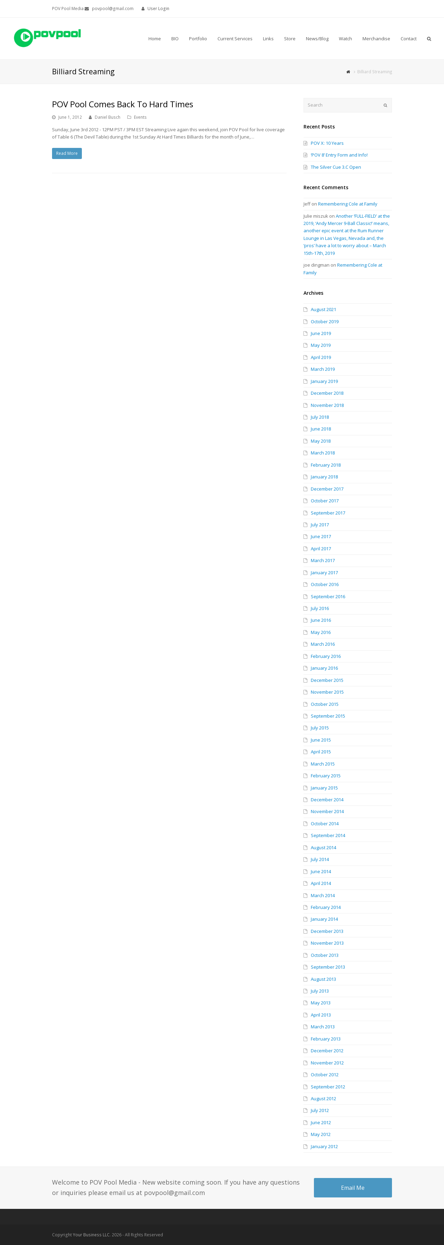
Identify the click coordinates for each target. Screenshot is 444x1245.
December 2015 (327, 680)
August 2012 (323, 1098)
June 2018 (321, 429)
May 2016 (321, 632)
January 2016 (324, 668)
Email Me (353, 1188)
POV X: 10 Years (327, 143)
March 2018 (323, 453)
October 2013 (325, 955)
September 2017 (328, 513)
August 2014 (323, 847)
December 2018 (327, 393)
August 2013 (323, 979)
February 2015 (326, 775)
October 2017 (325, 501)
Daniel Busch (107, 117)
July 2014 (320, 859)
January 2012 (324, 1146)
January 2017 (324, 572)
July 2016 (320, 608)
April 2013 (321, 1015)
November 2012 (327, 1063)
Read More (67, 153)
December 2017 (327, 489)
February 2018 (326, 465)
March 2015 (323, 764)
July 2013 (320, 991)
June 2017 (321, 536)
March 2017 (323, 560)
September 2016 (328, 596)
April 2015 (321, 752)
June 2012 (321, 1122)
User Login (158, 8)
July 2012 (320, 1110)
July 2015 (320, 728)
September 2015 (328, 716)
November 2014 (327, 811)
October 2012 (325, 1074)
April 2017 (321, 548)
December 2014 (327, 799)
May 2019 (321, 345)
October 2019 (325, 321)
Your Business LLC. (92, 1235)
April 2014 (321, 883)
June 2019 (321, 333)
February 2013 (326, 1039)
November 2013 (327, 943)
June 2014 (321, 871)
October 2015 (325, 704)
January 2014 (324, 919)
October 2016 (325, 584)
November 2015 (327, 692)
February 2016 (326, 656)
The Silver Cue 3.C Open (336, 167)
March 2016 (323, 644)
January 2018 (324, 477)
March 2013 (323, 1026)
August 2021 (323, 309)
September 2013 (328, 967)
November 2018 (327, 405)
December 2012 (327, 1050)
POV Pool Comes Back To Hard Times (122, 104)
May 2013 (321, 1003)
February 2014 (326, 907)
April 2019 (321, 357)
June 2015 (321, 740)
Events (140, 117)
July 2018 (320, 417)
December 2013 (327, 931)
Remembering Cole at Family (347, 204)
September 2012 (328, 1087)
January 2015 (324, 788)
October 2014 (325, 823)
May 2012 (321, 1134)
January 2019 (324, 381)
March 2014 (323, 895)
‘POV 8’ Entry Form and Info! (339, 155)
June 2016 (321, 620)
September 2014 (328, 835)
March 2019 (323, 369)
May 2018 (321, 441)
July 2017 (320, 524)
